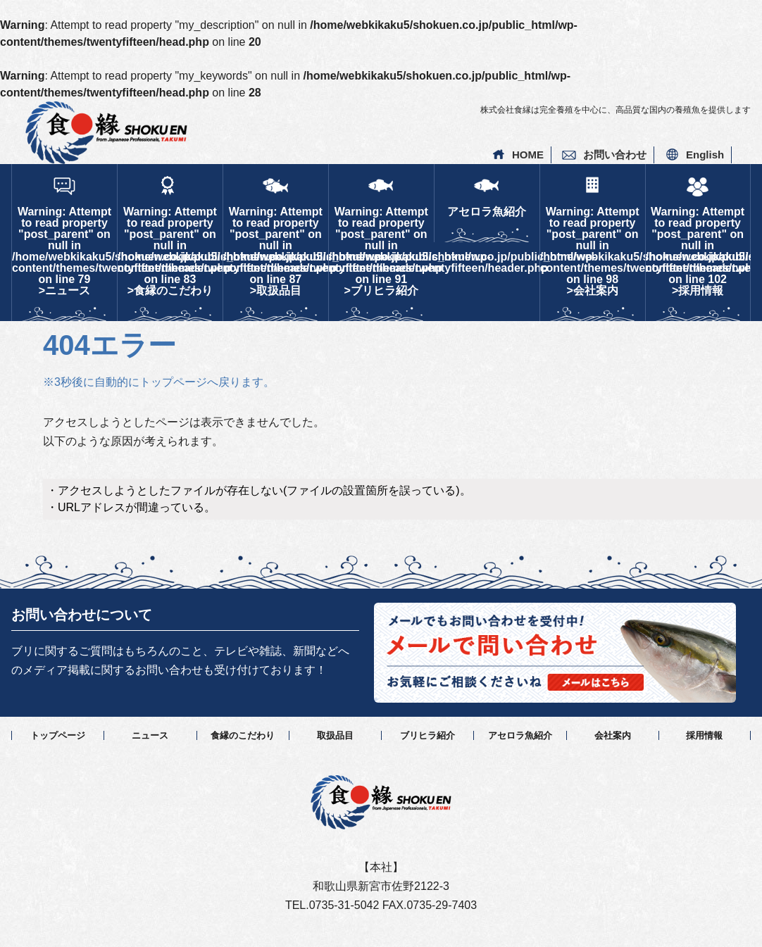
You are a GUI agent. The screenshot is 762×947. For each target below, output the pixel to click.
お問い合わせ (615, 155)
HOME (528, 155)
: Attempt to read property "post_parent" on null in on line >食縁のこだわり (170, 251)
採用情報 (704, 735)
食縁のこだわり (243, 735)
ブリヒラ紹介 (427, 735)
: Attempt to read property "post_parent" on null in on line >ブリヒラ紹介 (381, 251)
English (705, 155)
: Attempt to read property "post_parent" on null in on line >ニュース (64, 251)
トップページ (57, 735)
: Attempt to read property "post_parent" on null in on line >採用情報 (698, 251)
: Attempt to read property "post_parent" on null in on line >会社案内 (592, 251)
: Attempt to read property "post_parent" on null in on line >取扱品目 (275, 251)
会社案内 (612, 735)
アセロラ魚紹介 (486, 212)
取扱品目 (335, 735)
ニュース (150, 735)
